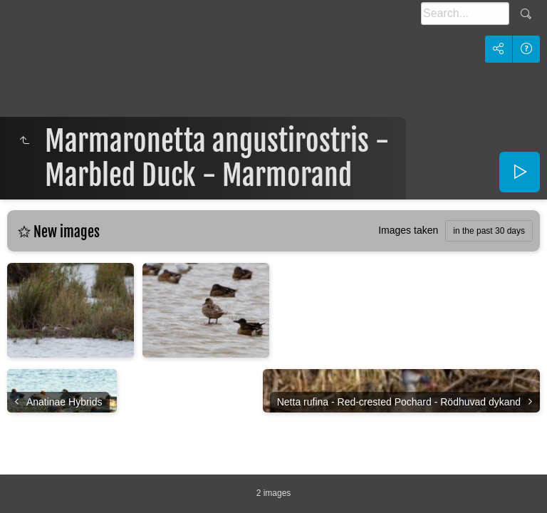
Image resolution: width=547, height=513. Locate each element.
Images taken (408, 230)
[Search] (465, 13)
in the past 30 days (489, 231)
